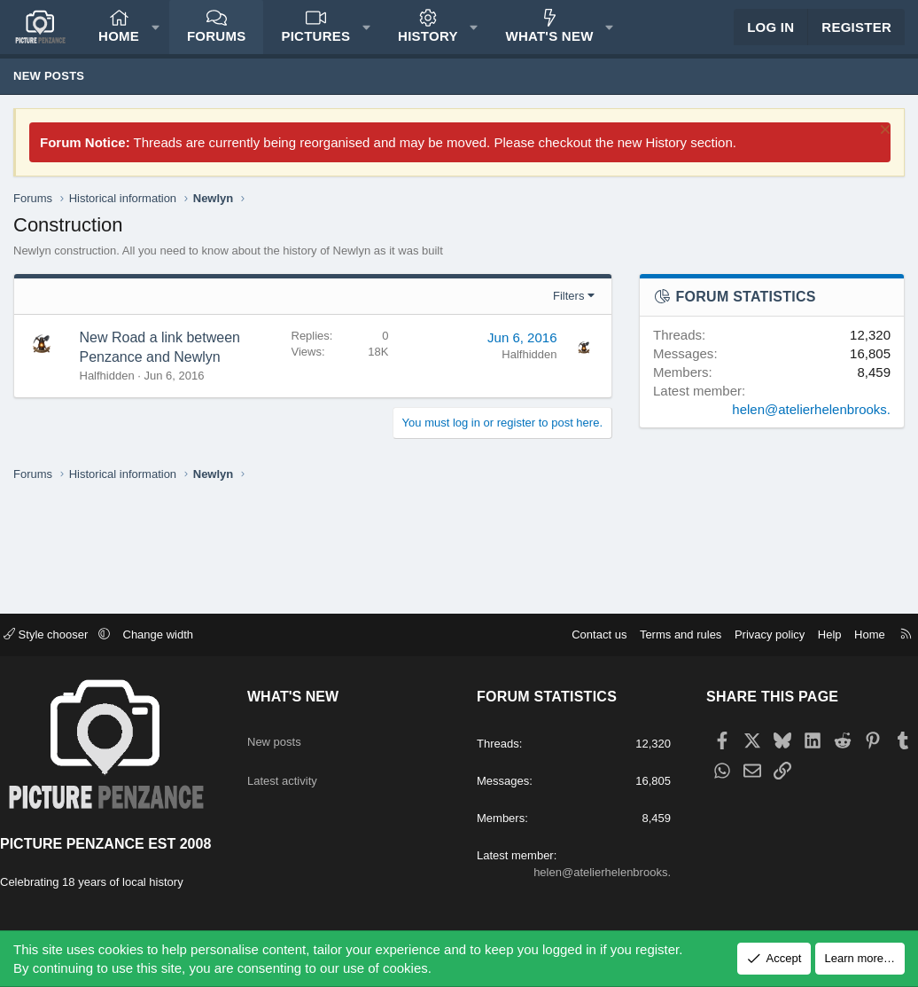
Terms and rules (663, 605)
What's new (550, 44)
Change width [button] (176, 605)
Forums (216, 44)
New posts (48, 93)
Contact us (581, 605)
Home (118, 44)
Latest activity (296, 740)
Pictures (315, 44)
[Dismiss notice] (883, 149)
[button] (155, 36)
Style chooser (65, 605)
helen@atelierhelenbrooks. (811, 427)
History (428, 44)
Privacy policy (752, 605)
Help (812, 605)
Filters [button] (568, 313)
